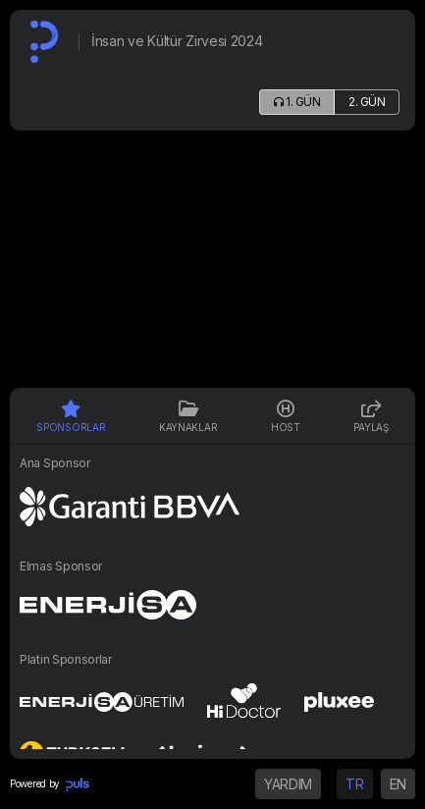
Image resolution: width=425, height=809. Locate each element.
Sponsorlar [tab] (70, 416)
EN (398, 784)
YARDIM (288, 784)
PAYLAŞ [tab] (370, 416)
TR (354, 784)
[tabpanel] (212, 602)
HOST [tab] (285, 416)
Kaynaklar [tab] (188, 416)
